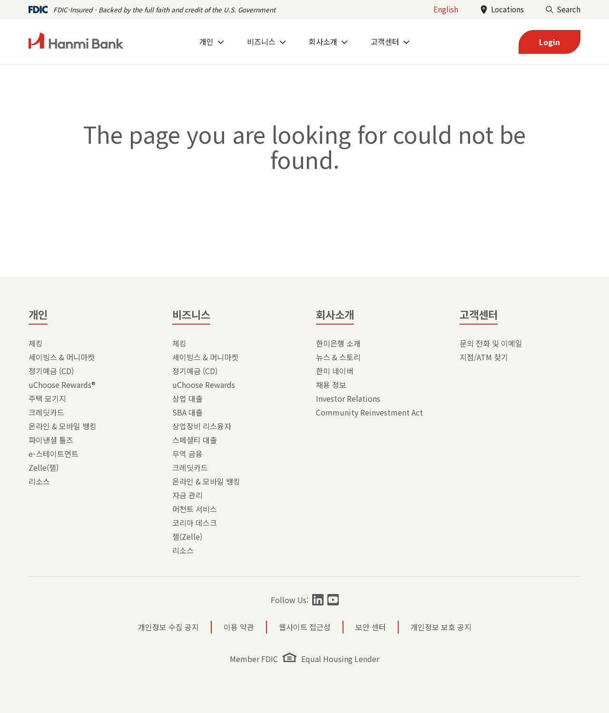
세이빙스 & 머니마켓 (62, 357)
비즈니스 (191, 314)
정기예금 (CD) (51, 370)
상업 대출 (187, 398)
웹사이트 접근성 (305, 627)
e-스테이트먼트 (54, 453)
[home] (76, 41)
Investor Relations (348, 398)
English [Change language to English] (445, 9)
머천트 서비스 (194, 509)
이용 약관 (239, 627)
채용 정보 (331, 384)
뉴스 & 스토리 (338, 357)
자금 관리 (187, 495)
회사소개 (335, 314)
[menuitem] (211, 41)
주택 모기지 (47, 398)
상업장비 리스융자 (201, 426)
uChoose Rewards (203, 384)
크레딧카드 (46, 412)
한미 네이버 (335, 370)
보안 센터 (370, 627)
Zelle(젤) (44, 467)
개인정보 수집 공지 (168, 627)
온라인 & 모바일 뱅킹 (63, 426)
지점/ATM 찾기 (484, 357)
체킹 (36, 343)
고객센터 (479, 314)
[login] (549, 42)
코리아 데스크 (194, 522)
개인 (38, 314)
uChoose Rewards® (62, 384)
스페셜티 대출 (194, 440)
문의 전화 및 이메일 (491, 343)
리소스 (39, 481)
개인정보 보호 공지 (441, 627)
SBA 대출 (187, 412)
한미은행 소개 (338, 343)
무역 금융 (187, 453)
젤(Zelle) (187, 536)
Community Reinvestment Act (369, 412)
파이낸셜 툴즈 (51, 440)
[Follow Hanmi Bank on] (318, 599)
